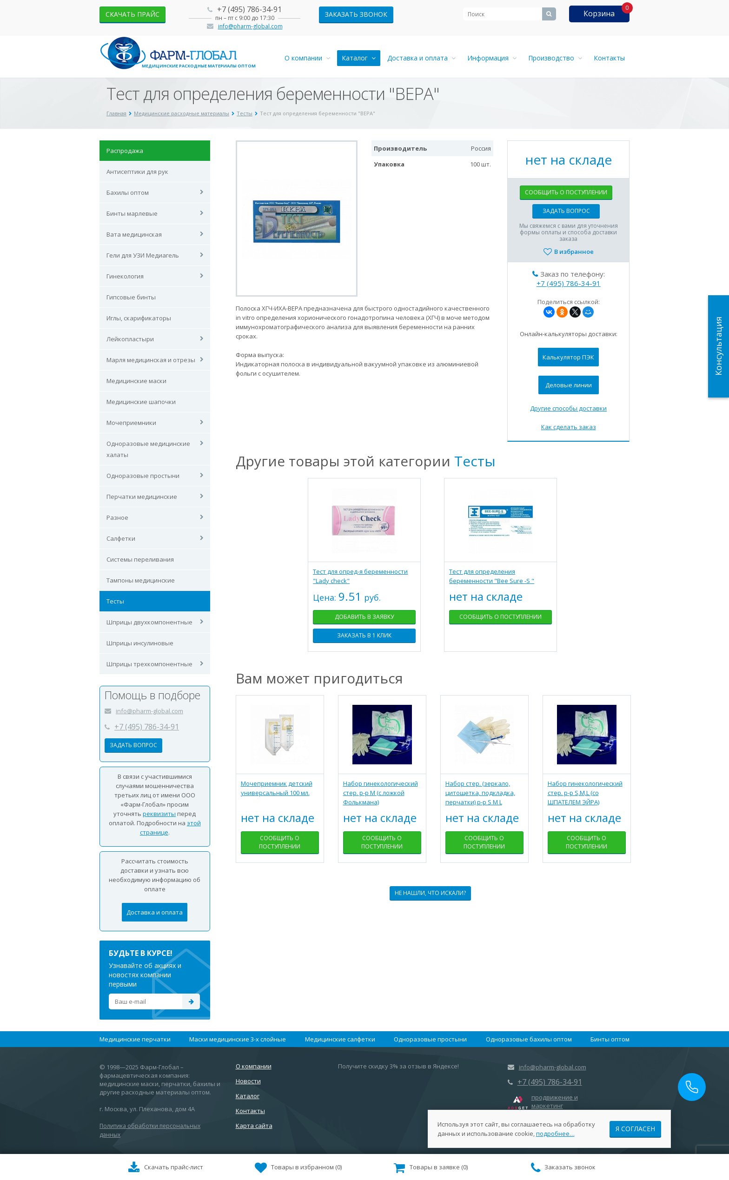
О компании (307, 57)
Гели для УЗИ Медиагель (142, 255)
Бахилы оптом (127, 192)
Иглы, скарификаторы (138, 318)
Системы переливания (140, 559)
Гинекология (125, 276)
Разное (117, 517)
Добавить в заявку (364, 617)
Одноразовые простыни (142, 475)
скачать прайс (132, 14)
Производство (555, 57)
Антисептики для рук (137, 171)
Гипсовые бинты (131, 297)
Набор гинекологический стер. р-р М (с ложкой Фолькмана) (380, 792)
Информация (492, 57)
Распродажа (124, 150)
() (298, 1168)
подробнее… (555, 1133)
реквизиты (159, 813)
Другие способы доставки (568, 408)
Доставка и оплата (421, 57)
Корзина (599, 13)
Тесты (115, 601)
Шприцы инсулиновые (139, 643)
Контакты (609, 57)
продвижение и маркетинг (554, 1101)
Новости (248, 1081)
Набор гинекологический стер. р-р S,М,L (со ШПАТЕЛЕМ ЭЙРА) (585, 792)
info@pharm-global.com (250, 26)
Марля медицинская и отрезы (150, 360)
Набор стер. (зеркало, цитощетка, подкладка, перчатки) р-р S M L (480, 792)
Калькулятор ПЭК (568, 357)
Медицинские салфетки (340, 1039)
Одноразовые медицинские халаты (148, 449)
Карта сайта (254, 1125)
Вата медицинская (134, 234)
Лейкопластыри (130, 339)
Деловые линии (568, 385)
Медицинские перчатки (135, 1039)
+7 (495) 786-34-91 (249, 9)
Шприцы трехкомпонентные (149, 664)
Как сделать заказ (568, 427)
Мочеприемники (131, 422)
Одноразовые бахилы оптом (529, 1039)
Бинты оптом (610, 1039)
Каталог (359, 57)
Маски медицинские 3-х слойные (237, 1039)
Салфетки (120, 538)
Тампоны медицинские (140, 580)
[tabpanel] (364, 572)
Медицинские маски (136, 381)
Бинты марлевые (132, 213)
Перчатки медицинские (141, 496)
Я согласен (635, 1128)
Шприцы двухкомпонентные (149, 622)
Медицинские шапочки (141, 402)
